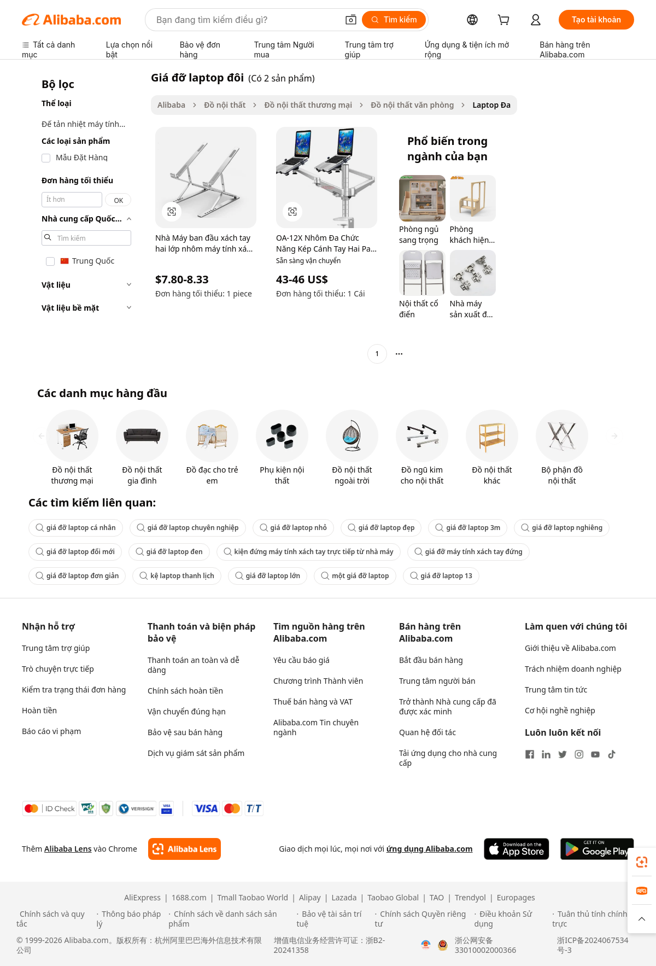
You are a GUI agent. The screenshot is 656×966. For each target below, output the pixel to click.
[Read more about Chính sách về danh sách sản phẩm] (230, 919)
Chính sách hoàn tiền (185, 690)
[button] (351, 19)
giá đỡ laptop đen (169, 551)
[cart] (505, 21)
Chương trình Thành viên (318, 681)
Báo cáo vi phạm (51, 731)
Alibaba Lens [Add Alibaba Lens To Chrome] (68, 848)
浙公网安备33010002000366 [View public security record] (485, 945)
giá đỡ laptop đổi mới (75, 551)
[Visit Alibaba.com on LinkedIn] (546, 754)
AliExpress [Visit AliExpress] (142, 898)
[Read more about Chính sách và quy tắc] (54, 919)
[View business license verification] (426, 945)
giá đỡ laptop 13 (441, 575)
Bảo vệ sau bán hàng (185, 732)
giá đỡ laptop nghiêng (561, 527)
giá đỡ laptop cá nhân (76, 527)
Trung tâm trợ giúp (56, 648)
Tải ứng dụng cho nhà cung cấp (448, 758)
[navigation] (83, 217)
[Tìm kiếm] (394, 19)
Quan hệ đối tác (427, 732)
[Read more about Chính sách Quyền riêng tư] (423, 919)
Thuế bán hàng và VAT (313, 701)
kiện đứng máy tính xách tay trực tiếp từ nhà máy (309, 551)
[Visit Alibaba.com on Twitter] (562, 754)
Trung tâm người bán (437, 681)
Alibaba (171, 105)
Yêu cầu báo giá (301, 660)
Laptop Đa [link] (491, 105)
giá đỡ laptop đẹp (381, 527)
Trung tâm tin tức (556, 689)
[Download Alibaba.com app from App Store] (516, 849)
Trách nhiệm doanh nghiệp (573, 669)
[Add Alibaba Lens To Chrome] (184, 849)
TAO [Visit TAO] (437, 898)
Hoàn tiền (39, 710)
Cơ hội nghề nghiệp (560, 710)
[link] (642, 862)
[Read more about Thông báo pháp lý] (131, 919)
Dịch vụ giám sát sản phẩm (196, 753)
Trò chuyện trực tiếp (58, 669)
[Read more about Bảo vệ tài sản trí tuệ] (334, 919)
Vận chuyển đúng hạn (187, 711)
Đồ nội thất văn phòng (412, 105)
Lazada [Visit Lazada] (343, 898)
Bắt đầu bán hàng (431, 660)
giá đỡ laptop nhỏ (293, 527)
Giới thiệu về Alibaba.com (570, 648)
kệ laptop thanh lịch (176, 575)
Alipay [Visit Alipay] (310, 898)
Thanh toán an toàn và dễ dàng (193, 665)
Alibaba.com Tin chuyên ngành (316, 727)
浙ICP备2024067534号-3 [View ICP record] (592, 945)
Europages (516, 898)
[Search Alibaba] (246, 20)
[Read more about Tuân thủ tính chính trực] (596, 919)
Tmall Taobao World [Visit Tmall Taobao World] (253, 898)
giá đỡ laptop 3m (467, 527)
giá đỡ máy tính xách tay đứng (468, 551)
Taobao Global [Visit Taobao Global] (393, 898)
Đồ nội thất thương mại (308, 105)
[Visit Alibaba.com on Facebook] (530, 754)
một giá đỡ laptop (355, 575)
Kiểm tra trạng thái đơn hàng (74, 689)
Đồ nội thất (224, 105)
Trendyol (470, 898)
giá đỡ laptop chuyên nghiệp (188, 527)
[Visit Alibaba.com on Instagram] (579, 754)
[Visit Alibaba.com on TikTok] (612, 754)
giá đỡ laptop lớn (267, 575)
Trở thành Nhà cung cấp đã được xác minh (447, 706)
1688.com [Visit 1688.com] (189, 898)
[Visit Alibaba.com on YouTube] (595, 754)
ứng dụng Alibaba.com (429, 848)
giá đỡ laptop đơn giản (77, 575)
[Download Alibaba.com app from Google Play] (597, 849)
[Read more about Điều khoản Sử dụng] (511, 919)
